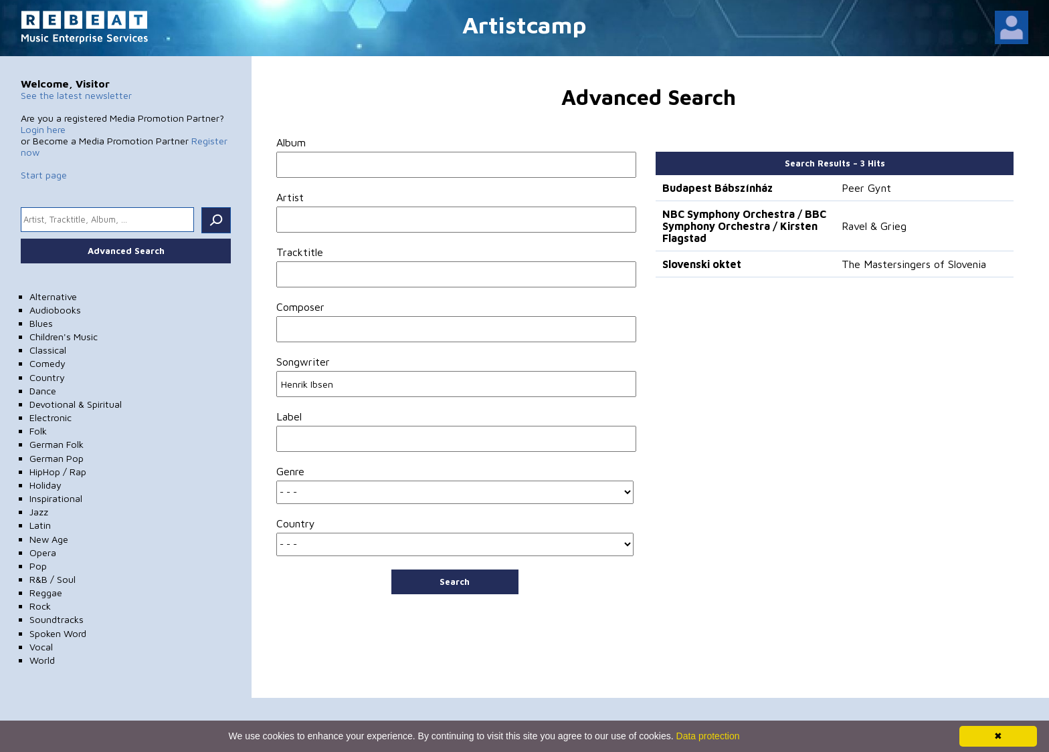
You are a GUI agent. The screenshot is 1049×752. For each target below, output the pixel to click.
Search (455, 581)
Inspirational (55, 498)
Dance (42, 390)
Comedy (47, 363)
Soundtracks (56, 619)
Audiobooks (55, 310)
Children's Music (63, 336)
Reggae (45, 592)
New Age (48, 539)
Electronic (50, 417)
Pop (38, 566)
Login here (43, 129)
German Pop (56, 458)
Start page (44, 174)
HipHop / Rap (57, 471)
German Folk (56, 444)
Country (47, 377)
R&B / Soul (52, 579)
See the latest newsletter (76, 95)
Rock (40, 606)
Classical (47, 350)
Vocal (41, 646)
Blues (41, 323)
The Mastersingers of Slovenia (914, 264)
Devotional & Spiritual (75, 404)
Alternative (53, 296)
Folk (38, 430)
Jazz (38, 511)
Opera (42, 552)
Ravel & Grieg (874, 226)
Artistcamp (524, 24)
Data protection (708, 736)
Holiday (45, 485)
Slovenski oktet (701, 264)
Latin (40, 525)
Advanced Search (126, 250)
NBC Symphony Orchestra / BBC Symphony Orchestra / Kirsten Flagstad (744, 226)
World (42, 660)
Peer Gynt (866, 188)
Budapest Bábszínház (717, 188)
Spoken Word (57, 633)
